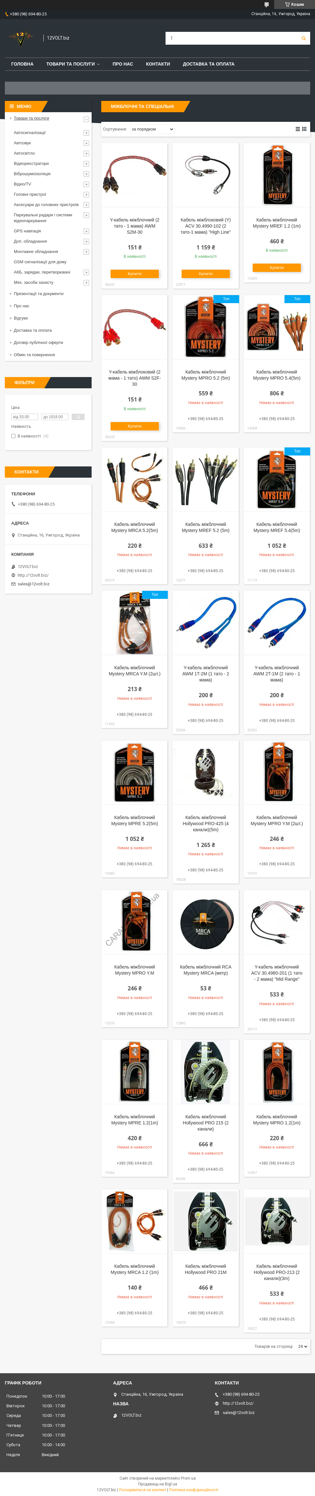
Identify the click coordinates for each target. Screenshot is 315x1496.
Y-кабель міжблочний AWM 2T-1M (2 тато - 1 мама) (276, 673)
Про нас (123, 64)
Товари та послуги (70, 64)
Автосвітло (24, 153)
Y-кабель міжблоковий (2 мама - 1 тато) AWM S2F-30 (134, 378)
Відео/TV (22, 184)
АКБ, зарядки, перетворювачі (42, 272)
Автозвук (22, 142)
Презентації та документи (39, 293)
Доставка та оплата (209, 64)
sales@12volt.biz (34, 583)
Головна (22, 64)
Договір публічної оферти (38, 342)
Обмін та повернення (34, 354)
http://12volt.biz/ (33, 575)
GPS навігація (27, 231)
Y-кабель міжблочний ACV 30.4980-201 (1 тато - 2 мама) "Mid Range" (276, 973)
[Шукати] (303, 38)
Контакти (158, 64)
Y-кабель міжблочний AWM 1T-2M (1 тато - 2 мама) (205, 673)
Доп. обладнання (30, 241)
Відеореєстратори (31, 163)
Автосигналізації (30, 132)
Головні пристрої (30, 194)
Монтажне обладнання (36, 251)
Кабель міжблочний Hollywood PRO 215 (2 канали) (206, 1122)
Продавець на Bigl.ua (157, 1484)
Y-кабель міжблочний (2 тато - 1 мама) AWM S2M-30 (134, 226)
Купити (135, 273)
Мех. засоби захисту (33, 282)
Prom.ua (188, 1478)
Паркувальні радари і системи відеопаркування (43, 217)
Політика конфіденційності (193, 1490)
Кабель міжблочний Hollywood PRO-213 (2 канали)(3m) (277, 1272)
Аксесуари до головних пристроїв (46, 204)
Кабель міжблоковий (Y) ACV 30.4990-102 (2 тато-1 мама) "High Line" (206, 226)
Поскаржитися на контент (142, 1490)
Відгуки (21, 318)
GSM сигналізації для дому (40, 261)
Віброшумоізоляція (32, 173)
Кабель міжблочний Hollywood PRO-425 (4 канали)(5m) (206, 823)
